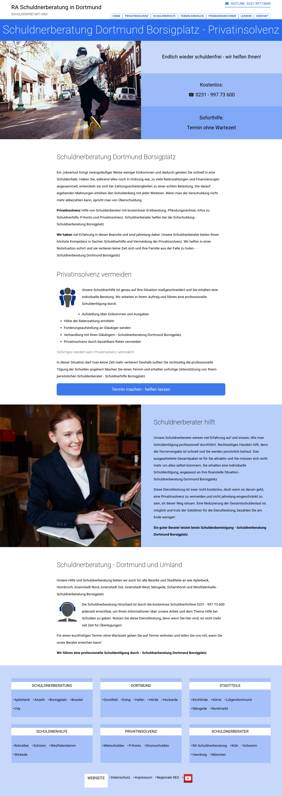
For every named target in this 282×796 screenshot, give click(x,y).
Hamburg (200, 754)
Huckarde (170, 700)
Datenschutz (120, 777)
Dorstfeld (111, 700)
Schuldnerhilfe (164, 16)
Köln (234, 745)
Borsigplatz (58, 700)
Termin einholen (161, 635)
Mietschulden (114, 745)
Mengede (200, 708)
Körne (216, 700)
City (17, 708)
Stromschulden (157, 745)
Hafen (139, 700)
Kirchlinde (200, 700)
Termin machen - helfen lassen (141, 389)
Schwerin (250, 745)
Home (116, 16)
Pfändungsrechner (222, 16)
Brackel (77, 700)
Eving (126, 700)
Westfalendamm (63, 745)
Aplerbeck (22, 700)
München (219, 754)
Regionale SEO (168, 777)
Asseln (39, 700)
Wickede (20, 754)
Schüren (39, 745)
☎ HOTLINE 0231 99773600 (248, 3)
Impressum (143, 777)
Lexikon (246, 16)
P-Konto (135, 745)
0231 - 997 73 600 (210, 604)
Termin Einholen (192, 16)
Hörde (153, 700)
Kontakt (262, 16)
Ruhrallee (21, 745)
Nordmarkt (220, 708)
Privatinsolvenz (136, 16)
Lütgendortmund (239, 700)
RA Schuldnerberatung (210, 745)
